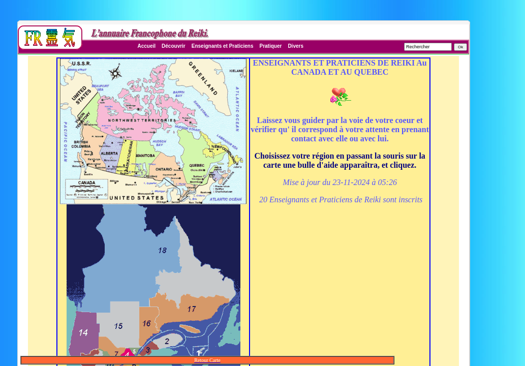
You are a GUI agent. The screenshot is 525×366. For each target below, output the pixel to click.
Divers (295, 46)
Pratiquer (270, 46)
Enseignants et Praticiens (223, 46)
